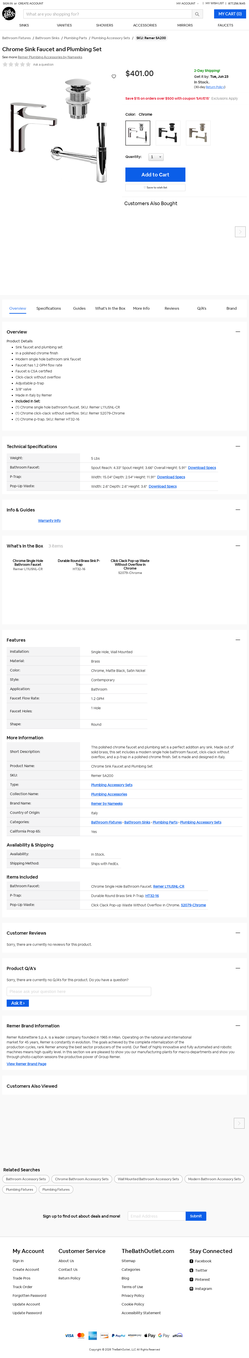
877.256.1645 (236, 3)
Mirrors (185, 25)
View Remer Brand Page (26, 1064)
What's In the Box (110, 308)
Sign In (8, 3)
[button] (139, 133)
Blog (125, 1278)
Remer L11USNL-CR (168, 886)
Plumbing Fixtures (19, 1189)
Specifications (48, 308)
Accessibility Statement (141, 1313)
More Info (141, 308)
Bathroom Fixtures (106, 822)
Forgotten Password (29, 1295)
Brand (232, 308)
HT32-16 (152, 895)
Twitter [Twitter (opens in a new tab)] (201, 1270)
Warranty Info (49, 520)
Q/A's (201, 308)
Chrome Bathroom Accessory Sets (81, 1179)
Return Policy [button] (215, 87)
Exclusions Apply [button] (224, 98)
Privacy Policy (133, 1295)
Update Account (26, 1304)
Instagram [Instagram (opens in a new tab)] (203, 1288)
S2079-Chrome (193, 905)
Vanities (64, 25)
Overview (17, 308)
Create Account (30, 3)
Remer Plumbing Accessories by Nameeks (50, 57)
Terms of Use (132, 1287)
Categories (131, 1269)
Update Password (27, 1313)
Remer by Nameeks (106, 803)
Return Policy (69, 1278)
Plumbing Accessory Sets (111, 785)
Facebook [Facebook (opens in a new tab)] (203, 1261)
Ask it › (17, 1003)
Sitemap (128, 1261)
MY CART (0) (230, 13)
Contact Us (67, 1269)
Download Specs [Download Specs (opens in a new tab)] (202, 467)
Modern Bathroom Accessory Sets (214, 1179)
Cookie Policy (133, 1304)
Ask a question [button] (43, 65)
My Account (188, 3)
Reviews (172, 308)
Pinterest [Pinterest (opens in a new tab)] (202, 1279)
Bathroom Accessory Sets (26, 1179)
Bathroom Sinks (137, 822)
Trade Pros (21, 1278)
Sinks (24, 25)
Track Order (22, 1287)
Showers (104, 25)
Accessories (145, 25)
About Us (66, 1261)
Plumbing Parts (165, 822)
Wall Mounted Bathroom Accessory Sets (148, 1179)
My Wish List (215, 3)
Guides (79, 308)
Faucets (225, 25)
